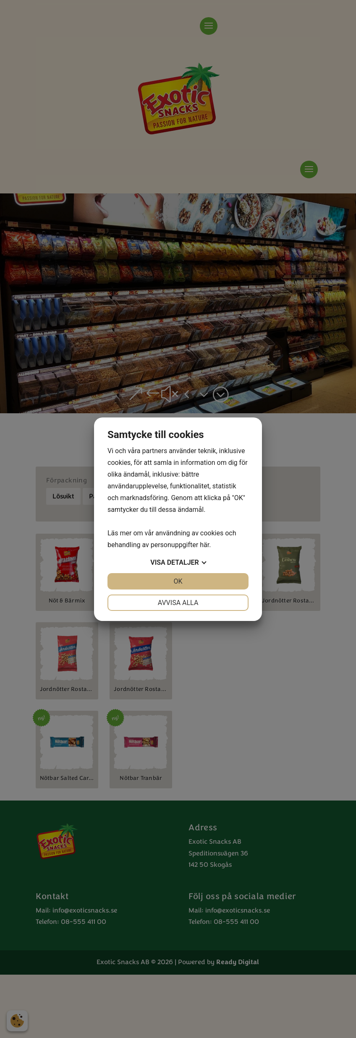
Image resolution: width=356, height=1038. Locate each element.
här (204, 545)
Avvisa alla (178, 603)
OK (177, 581)
